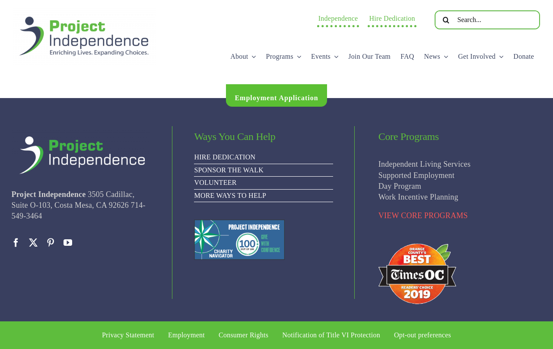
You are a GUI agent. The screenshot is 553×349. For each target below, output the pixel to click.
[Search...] (487, 20)
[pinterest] (50, 242)
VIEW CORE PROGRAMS (423, 215)
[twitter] (33, 242)
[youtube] (68, 242)
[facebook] (16, 242)
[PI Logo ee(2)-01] (84, 11)
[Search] (446, 20)
